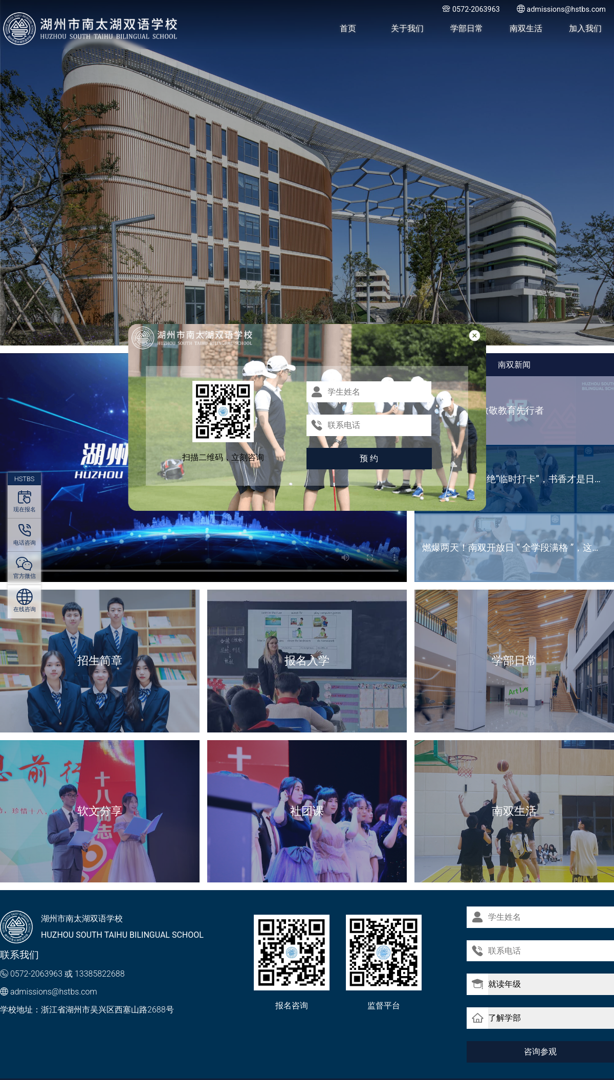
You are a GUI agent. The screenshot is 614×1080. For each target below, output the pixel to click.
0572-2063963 (36, 974)
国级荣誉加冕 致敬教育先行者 (483, 410)
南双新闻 (514, 365)
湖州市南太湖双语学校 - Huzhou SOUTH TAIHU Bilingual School (91, 28)
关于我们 (407, 28)
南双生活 (526, 28)
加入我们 (585, 28)
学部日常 (466, 28)
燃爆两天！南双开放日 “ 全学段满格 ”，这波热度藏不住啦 (518, 547)
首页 (348, 28)
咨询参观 (540, 1051)
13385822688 (100, 974)
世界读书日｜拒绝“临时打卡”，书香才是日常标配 (518, 478)
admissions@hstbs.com (53, 992)
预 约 (369, 458)
